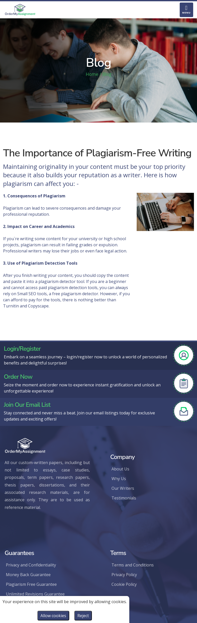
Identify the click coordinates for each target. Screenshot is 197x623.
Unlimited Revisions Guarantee (35, 594)
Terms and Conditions (132, 565)
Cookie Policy (124, 584)
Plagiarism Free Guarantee (31, 584)
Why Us (118, 478)
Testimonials (123, 498)
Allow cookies (53, 615)
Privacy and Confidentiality (31, 565)
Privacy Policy (124, 574)
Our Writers (122, 488)
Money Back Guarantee (28, 574)
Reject (83, 615)
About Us (120, 469)
